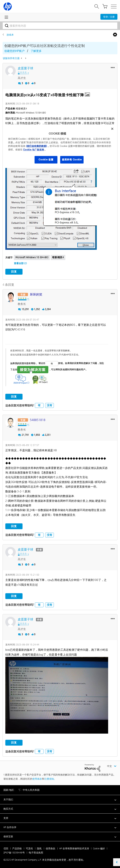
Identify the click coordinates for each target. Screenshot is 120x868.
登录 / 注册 (109, 16)
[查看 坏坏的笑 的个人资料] (36, 294)
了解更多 (36, 50)
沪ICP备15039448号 (14, 852)
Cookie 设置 (46, 159)
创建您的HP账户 (14, 50)
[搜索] (60, 25)
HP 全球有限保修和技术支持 (74, 848)
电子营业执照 (36, 852)
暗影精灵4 (58, 257)
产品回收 (17, 848)
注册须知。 (50, 778)
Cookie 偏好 (99, 848)
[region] (60, 146)
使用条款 (37, 778)
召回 (5, 848)
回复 (14, 271)
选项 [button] (115, 34)
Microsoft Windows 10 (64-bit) (31, 257)
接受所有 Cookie (72, 159)
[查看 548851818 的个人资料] (37, 419)
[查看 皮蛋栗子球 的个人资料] (25, 68)
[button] (113, 67)
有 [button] (39, 405)
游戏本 (10, 34)
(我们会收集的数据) (36, 146)
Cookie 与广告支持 (33, 149)
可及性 (29, 848)
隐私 (39, 848)
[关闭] (112, 129)
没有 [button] (49, 405)
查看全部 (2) (20, 263)
